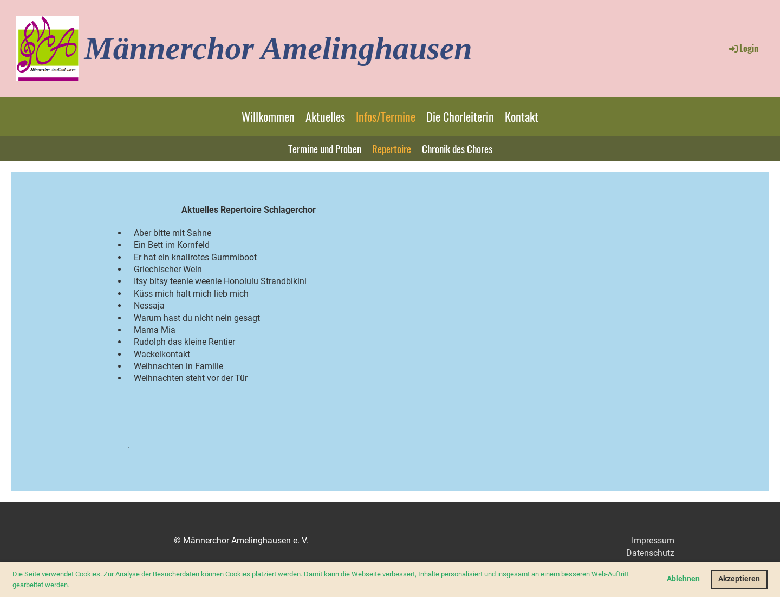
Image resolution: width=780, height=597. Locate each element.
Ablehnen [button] (683, 578)
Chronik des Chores (457, 148)
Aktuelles (325, 116)
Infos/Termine (385, 116)
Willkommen (268, 116)
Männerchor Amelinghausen (278, 48)
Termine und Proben (324, 148)
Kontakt (521, 116)
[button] (72, 585)
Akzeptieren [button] (739, 578)
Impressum (653, 540)
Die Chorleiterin (460, 116)
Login (742, 48)
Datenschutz (650, 553)
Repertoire (391, 148)
